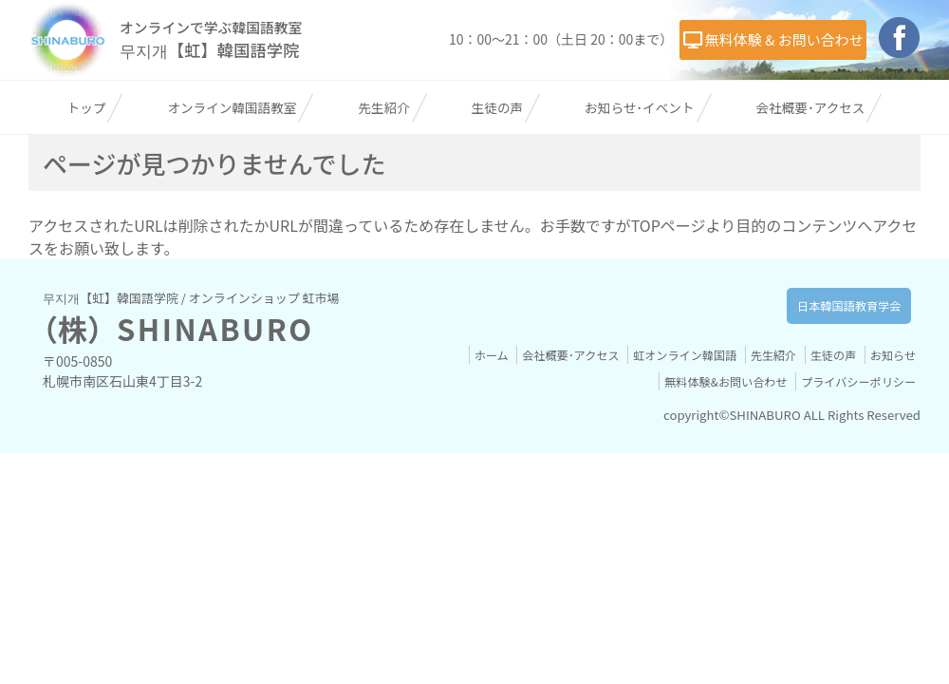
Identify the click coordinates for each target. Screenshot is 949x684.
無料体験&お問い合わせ (713, 429)
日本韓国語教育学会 (828, 353)
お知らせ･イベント (639, 154)
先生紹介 (383, 154)
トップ (86, 154)
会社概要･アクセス (810, 154)
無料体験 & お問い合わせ (384, 100)
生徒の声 (497, 154)
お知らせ (609, 429)
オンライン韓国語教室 (231, 154)
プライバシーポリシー (854, 429)
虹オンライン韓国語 (734, 402)
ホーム (529, 402)
